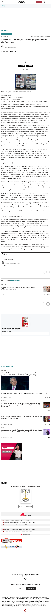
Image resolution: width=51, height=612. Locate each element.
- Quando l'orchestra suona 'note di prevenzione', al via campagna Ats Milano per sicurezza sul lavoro (21, 517)
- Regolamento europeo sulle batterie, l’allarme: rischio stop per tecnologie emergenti (18, 522)
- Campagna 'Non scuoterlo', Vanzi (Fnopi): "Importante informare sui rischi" (17, 520)
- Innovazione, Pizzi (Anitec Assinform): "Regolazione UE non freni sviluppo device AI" (19, 529)
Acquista (25, 333)
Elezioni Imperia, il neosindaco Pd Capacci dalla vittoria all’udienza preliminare (18, 288)
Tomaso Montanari (9, 262)
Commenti (4, 51)
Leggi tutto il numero (25, 506)
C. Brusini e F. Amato (6, 410)
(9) (48, 424)
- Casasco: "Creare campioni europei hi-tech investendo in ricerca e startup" (17, 531)
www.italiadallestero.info (40, 101)
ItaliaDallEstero (9, 45)
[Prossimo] (48, 272)
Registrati (31, 588)
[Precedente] (43, 272)
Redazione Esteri (6, 397)
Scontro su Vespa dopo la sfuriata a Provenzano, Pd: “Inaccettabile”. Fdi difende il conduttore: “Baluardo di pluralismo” (21, 431)
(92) (48, 437)
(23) (5, 265)
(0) (48, 397)
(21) (48, 294)
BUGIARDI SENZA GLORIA (11, 329)
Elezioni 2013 (6, 31)
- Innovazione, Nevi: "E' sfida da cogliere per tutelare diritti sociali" (15, 527)
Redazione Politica (6, 424)
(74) (48, 410)
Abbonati (39, 2)
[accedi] (46, 2)
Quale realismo (8, 259)
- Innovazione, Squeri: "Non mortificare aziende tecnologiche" (14, 524)
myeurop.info (9, 95)
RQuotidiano (5, 294)
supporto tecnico (24, 606)
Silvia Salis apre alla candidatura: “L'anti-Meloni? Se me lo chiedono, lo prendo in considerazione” (21, 417)
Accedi (20, 588)
